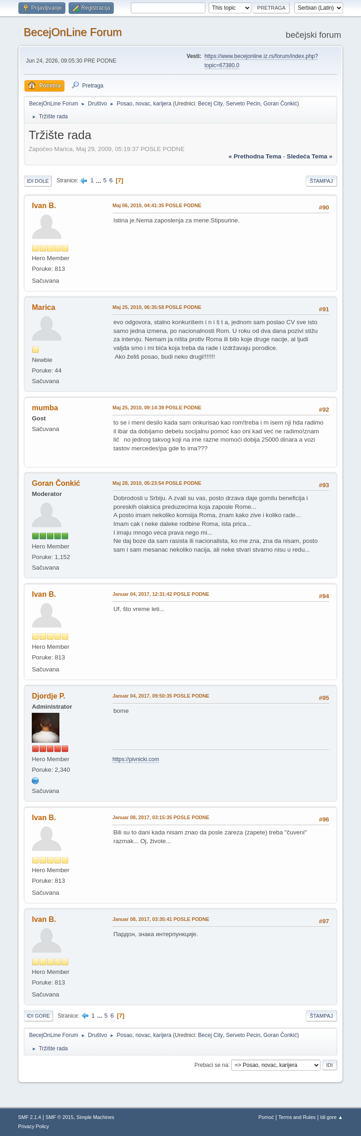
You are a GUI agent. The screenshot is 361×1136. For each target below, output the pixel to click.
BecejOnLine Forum (72, 32)
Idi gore (38, 1016)
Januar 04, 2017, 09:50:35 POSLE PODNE (160, 696)
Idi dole (38, 181)
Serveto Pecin (243, 103)
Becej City (210, 103)
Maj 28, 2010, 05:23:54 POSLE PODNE (156, 483)
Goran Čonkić (280, 103)
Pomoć (266, 1117)
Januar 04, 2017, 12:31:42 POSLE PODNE (160, 594)
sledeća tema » (309, 156)
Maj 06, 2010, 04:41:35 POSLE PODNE (156, 205)
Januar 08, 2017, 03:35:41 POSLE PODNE (160, 919)
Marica (43, 307)
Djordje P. (48, 696)
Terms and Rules (296, 1117)
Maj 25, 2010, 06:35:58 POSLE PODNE (156, 307)
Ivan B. (44, 206)
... (99, 180)
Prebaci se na (211, 1064)
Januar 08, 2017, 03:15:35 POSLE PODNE (160, 817)
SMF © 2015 (60, 1117)
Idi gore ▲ (331, 1117)
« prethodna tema (254, 156)
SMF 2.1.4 (29, 1117)
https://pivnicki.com (135, 759)
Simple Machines (95, 1117)
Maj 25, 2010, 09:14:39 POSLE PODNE (156, 407)
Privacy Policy (33, 1126)
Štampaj (321, 181)
